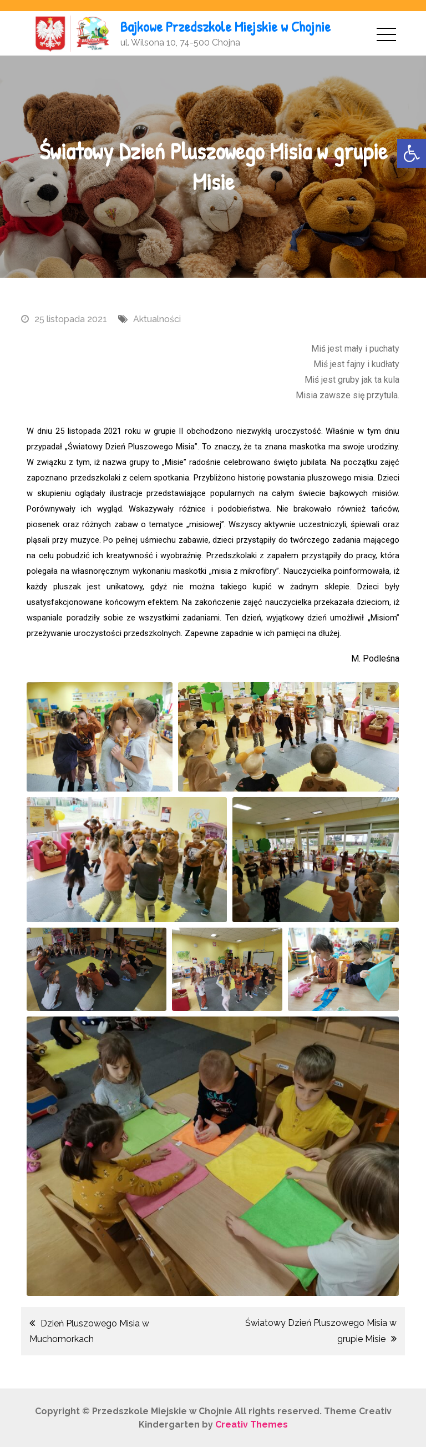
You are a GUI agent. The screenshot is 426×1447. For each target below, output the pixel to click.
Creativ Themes (251, 1424)
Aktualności (157, 319)
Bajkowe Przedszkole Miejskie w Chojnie (225, 26)
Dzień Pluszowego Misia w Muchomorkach (89, 1331)
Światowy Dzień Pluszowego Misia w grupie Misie (321, 1331)
